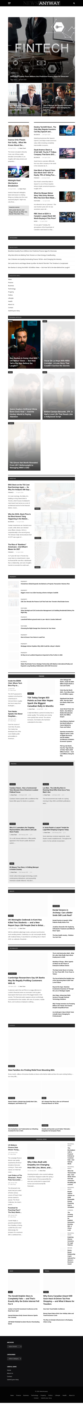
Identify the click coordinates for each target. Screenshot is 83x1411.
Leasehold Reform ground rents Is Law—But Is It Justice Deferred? (41, 627)
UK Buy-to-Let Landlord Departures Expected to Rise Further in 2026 (41, 663)
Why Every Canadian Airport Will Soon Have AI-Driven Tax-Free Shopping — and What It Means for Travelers (58, 1308)
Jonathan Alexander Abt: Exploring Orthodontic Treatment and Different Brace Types (64, 937)
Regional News (71, 1153)
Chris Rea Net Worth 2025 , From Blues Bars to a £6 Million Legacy (67, 700)
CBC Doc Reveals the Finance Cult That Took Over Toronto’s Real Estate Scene (45, 610)
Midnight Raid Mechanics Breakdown (14, 183)
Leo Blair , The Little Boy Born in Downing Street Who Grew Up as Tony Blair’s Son (56, 798)
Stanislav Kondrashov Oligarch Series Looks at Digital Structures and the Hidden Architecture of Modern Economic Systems (67, 744)
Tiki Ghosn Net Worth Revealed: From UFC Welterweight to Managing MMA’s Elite (24, 471)
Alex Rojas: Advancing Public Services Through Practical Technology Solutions (62, 1005)
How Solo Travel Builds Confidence (54, 1317)
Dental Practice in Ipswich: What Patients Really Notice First (62, 929)
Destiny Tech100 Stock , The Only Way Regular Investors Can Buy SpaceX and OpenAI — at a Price (45, 130)
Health (10, 308)
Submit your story (14, 317)
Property (11, 298)
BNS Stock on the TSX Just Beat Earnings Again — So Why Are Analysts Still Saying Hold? (18, 494)
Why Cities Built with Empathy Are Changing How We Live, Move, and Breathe (38, 1173)
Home (9, 1378)
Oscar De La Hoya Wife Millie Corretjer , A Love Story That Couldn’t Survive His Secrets (57, 369)
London (70, 1218)
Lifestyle (47, 101)
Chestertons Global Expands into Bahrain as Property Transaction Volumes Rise (45, 592)
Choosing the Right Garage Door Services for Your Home (38, 636)
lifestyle (12, 485)
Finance (13, 72)
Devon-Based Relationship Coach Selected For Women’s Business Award (71, 1265)
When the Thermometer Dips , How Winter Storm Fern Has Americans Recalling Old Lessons (72, 1185)
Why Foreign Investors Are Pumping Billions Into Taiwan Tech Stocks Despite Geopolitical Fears (64, 1014)
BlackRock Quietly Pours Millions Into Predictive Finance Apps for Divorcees (40, 76)
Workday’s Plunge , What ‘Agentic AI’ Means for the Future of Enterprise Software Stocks (63, 971)
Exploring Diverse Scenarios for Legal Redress (71, 1249)
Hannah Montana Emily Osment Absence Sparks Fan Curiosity (23, 1324)
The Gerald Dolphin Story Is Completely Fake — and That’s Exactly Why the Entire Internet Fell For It (23, 1308)
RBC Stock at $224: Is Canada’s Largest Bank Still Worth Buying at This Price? (45, 222)
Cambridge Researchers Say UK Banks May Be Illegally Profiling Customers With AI (26, 988)
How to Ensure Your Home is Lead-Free (33, 645)
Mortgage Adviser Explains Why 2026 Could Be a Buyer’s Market (40, 654)
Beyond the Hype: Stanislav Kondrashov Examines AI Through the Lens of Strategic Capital (63, 997)
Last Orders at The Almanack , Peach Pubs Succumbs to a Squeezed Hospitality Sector (15, 1185)
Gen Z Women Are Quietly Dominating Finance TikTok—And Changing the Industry (56, 107)
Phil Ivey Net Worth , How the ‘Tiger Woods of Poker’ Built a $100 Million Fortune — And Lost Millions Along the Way (67, 759)
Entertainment (13, 1133)
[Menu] (9, 3)
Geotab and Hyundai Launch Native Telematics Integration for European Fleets (56, 1138)
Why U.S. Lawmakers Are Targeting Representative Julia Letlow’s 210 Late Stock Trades (23, 838)
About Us (11, 311)
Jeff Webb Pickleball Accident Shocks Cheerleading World (23, 1331)
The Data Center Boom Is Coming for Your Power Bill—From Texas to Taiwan (63, 980)
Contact (10, 314)
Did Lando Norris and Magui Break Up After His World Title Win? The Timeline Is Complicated (18, 212)
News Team (13, 79)
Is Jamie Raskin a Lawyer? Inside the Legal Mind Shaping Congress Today (56, 837)
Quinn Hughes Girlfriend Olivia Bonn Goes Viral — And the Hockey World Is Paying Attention (23, 419)
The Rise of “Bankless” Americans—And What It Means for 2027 (19, 555)
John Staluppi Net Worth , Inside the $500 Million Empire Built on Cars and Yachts (67, 690)
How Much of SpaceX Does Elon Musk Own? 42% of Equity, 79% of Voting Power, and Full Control (44, 176)
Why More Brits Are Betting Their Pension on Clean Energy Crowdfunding (23, 107)
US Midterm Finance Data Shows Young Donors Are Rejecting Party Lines (13, 1155)
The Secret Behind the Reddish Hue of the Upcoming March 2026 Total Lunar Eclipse (63, 988)
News (10, 135)
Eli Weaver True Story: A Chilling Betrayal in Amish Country (24, 876)
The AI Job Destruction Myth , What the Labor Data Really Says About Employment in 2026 (63, 963)
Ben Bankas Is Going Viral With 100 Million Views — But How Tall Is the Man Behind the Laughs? (39, 274)
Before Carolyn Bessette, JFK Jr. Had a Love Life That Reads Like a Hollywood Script (58, 420)
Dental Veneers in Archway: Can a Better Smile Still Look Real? (63, 920)
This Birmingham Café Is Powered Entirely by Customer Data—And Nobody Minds (71, 1164)
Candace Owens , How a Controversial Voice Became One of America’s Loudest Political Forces (24, 798)
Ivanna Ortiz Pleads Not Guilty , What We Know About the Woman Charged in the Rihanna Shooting (17, 143)
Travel (47, 1279)
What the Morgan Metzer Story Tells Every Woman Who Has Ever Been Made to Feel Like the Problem (45, 200)
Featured (11, 176)
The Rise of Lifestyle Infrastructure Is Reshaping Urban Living (58, 1329)
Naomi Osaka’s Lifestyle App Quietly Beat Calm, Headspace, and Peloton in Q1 (22, 1110)
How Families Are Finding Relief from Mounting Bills (31, 1078)
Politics (10, 301)
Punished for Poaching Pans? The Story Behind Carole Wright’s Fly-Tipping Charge (15, 1218)
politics (13, 772)
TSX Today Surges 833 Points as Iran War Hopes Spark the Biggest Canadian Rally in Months (40, 709)
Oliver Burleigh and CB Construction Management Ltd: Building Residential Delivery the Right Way (47, 619)
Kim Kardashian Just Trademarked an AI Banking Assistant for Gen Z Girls (23, 1138)
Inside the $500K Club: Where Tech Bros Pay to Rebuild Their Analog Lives (14, 692)
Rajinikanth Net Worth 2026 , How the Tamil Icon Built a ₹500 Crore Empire (67, 709)
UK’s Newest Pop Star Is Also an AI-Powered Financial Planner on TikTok (55, 1110)
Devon (70, 1256)
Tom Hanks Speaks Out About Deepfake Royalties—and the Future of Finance (15, 724)
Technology (14, 101)
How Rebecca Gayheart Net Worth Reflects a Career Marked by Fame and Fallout (67, 732)
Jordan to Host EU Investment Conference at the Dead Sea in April (22, 1318)
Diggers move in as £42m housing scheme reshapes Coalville (39, 601)
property (13, 585)
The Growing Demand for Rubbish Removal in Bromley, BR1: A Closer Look (71, 1229)
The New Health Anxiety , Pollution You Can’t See (63, 944)
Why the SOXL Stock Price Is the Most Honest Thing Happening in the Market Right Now (19, 524)
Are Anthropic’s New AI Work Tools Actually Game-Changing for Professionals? (63, 1022)
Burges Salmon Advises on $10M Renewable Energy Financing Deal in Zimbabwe (71, 1207)
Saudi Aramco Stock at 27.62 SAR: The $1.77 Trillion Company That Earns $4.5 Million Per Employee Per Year (44, 154)
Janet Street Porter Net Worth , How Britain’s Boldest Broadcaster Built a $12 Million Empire (67, 721)
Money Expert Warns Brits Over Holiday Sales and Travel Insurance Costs (58, 1322)
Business (62, 134)
